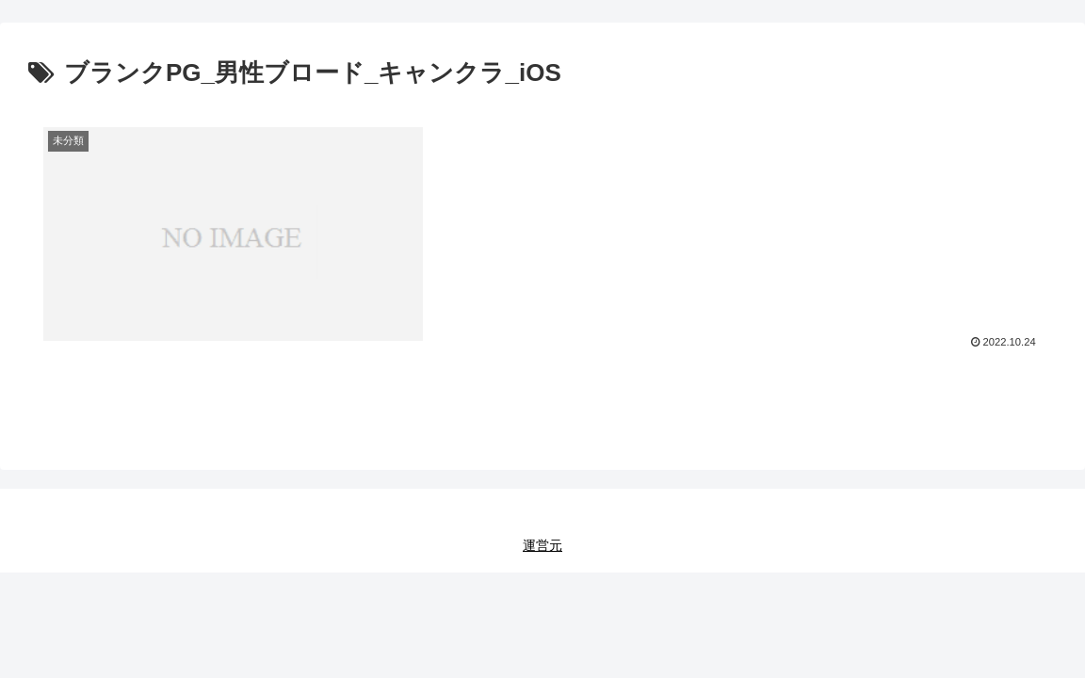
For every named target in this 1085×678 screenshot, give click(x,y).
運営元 (542, 545)
